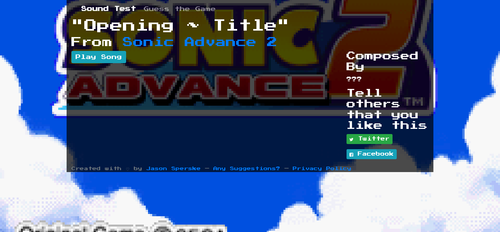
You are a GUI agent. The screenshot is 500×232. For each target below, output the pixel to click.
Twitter (369, 139)
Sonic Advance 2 (200, 42)
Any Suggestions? (246, 169)
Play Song (99, 57)
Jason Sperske (173, 169)
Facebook (371, 154)
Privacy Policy (322, 169)
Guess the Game (180, 9)
